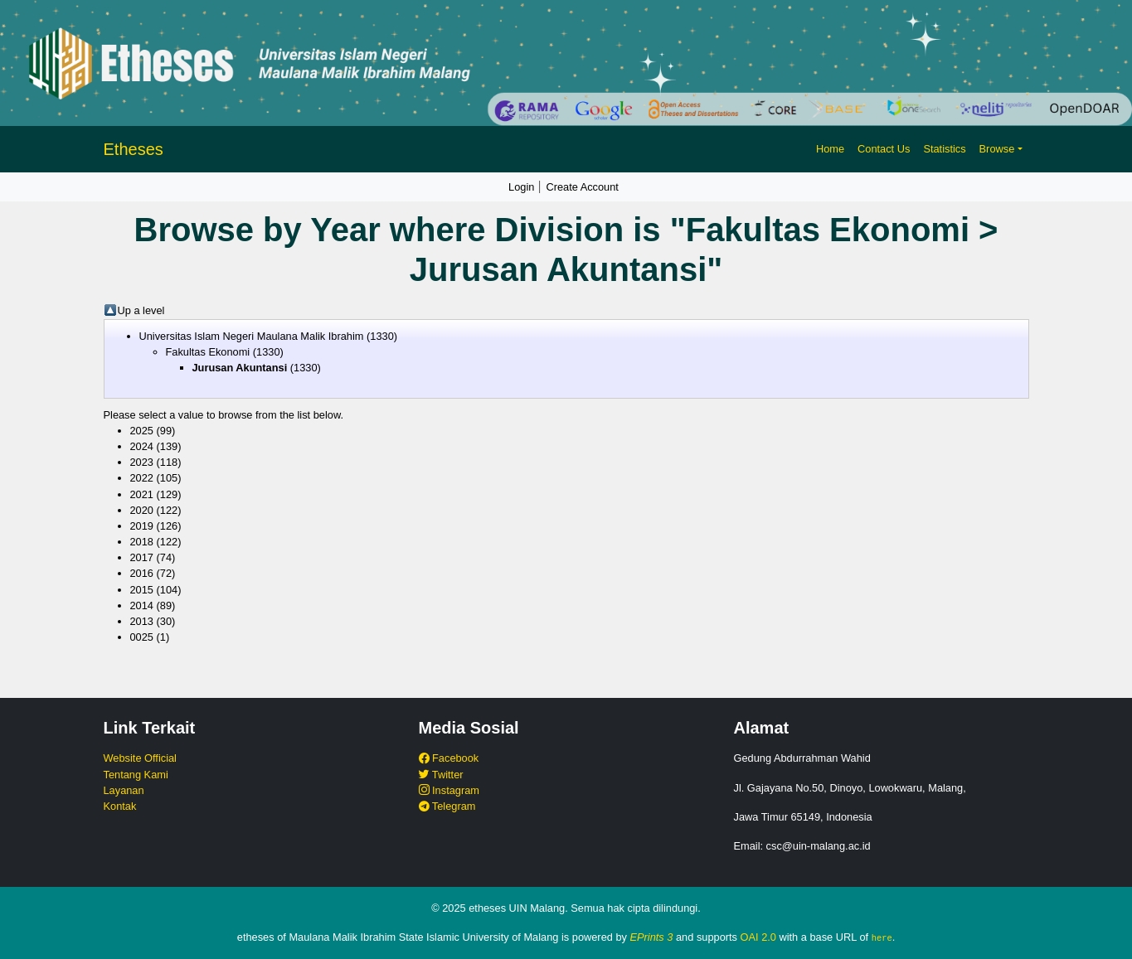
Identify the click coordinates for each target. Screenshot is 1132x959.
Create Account (582, 187)
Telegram (447, 806)
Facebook (449, 758)
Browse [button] (997, 149)
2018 (141, 541)
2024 (141, 446)
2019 (141, 526)
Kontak (120, 806)
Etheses (133, 149)
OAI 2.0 (758, 937)
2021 (141, 494)
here (882, 937)
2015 (141, 590)
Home (830, 149)
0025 (141, 637)
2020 (141, 510)
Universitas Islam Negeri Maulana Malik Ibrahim (251, 336)
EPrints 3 (651, 937)
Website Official (140, 758)
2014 (141, 605)
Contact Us (884, 149)
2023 (141, 462)
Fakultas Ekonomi (208, 352)
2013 (141, 621)
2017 (141, 557)
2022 (141, 478)
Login (521, 187)
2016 (141, 573)
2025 (141, 430)
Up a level (141, 310)
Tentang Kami (136, 774)
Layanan (124, 790)
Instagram (449, 790)
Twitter (441, 774)
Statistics (944, 149)
